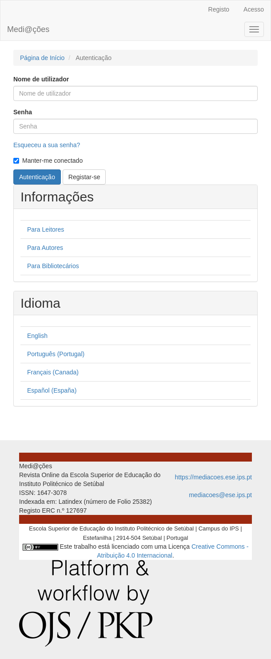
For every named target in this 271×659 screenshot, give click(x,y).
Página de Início (42, 57)
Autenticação (37, 177)
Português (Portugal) (55, 354)
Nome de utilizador (41, 79)
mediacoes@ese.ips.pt (220, 494)
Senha (22, 112)
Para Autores (45, 247)
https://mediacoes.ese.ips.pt (213, 477)
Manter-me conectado (48, 160)
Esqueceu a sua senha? (46, 145)
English (37, 335)
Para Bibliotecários (53, 265)
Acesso (253, 9)
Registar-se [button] (84, 177)
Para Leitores (45, 229)
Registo (218, 9)
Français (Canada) (53, 372)
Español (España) (51, 390)
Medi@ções (28, 29)
